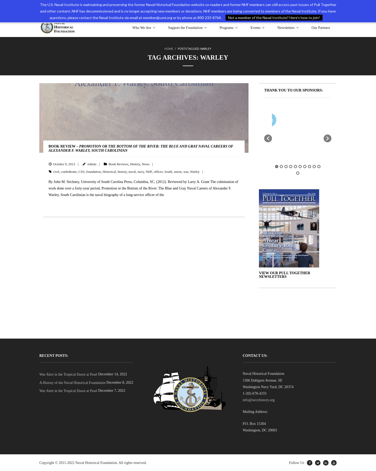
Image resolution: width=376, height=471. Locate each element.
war (185, 171)
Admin (91, 164)
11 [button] (297, 172)
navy (140, 171)
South (168, 171)
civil (56, 171)
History (135, 164)
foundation (93, 171)
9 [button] (314, 166)
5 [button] (295, 166)
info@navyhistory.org (259, 400)
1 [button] (276, 166)
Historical (109, 171)
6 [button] (300, 166)
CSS (81, 171)
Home (169, 48)
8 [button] (309, 166)
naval (132, 171)
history (122, 171)
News (146, 164)
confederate (69, 171)
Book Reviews (118, 164)
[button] (268, 138)
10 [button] (318, 166)
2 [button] (281, 166)
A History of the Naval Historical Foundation (72, 382)
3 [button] (286, 166)
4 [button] (290, 166)
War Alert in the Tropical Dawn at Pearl (68, 374)
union (178, 171)
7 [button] (304, 166)
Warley (194, 171)
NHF (148, 171)
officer (158, 171)
